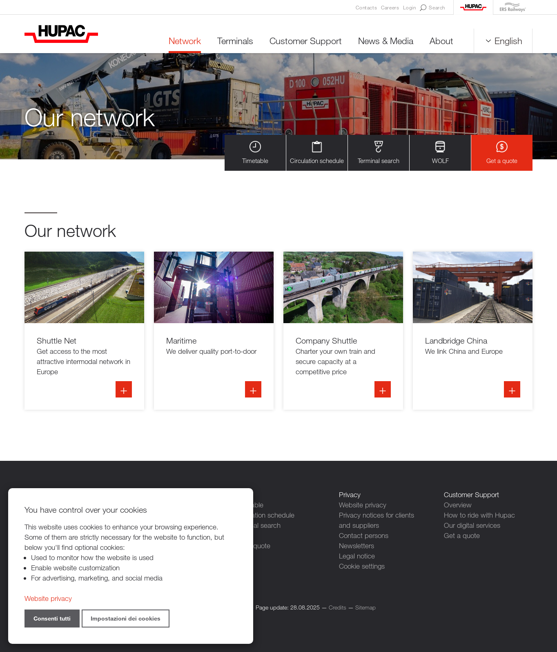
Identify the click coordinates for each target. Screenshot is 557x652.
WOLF (440, 152)
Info (84, 331)
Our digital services (472, 525)
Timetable (255, 152)
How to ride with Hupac (479, 515)
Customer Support (306, 40)
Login (409, 7)
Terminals (235, 40)
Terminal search (378, 152)
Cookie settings (362, 566)
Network (185, 40)
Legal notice (357, 556)
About (441, 40)
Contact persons (363, 535)
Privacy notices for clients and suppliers (376, 520)
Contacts (366, 7)
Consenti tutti (52, 618)
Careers (390, 7)
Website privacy (362, 504)
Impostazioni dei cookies (125, 618)
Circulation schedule (317, 152)
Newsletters (356, 545)
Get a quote (501, 152)
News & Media (385, 40)
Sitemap (365, 607)
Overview (458, 504)
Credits (337, 607)
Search (432, 7)
